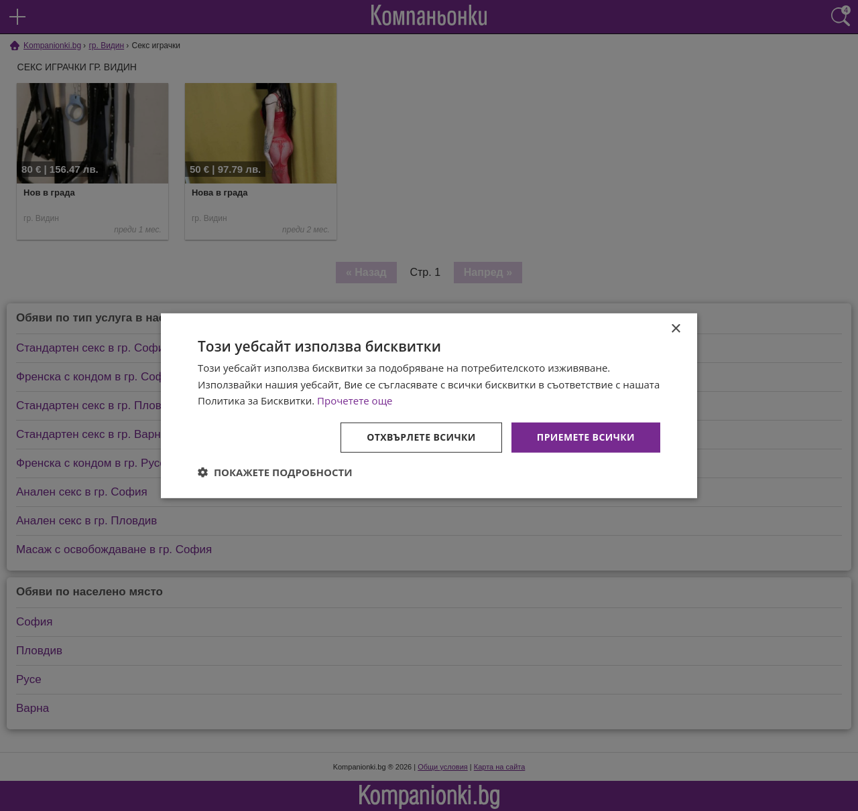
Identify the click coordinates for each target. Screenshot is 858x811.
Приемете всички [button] (586, 437)
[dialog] (429, 405)
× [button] (675, 328)
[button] (275, 472)
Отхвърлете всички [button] (421, 437)
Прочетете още (354, 400)
